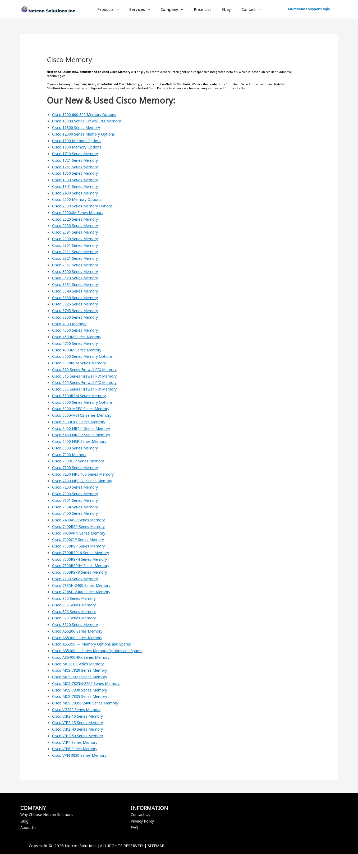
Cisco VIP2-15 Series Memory (79, 722)
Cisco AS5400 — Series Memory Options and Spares (101, 650)
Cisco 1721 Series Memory (77, 160)
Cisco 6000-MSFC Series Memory (83, 408)
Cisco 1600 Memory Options (78, 140)
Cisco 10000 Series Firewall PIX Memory (89, 120)
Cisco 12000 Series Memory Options (86, 134)
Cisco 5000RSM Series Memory (81, 362)
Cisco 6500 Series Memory (77, 448)
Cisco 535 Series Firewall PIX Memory (87, 389)
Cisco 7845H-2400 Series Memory (84, 591)
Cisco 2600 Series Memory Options (85, 205)
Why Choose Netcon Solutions (48, 814)
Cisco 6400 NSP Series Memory (81, 441)
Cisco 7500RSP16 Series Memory (83, 552)
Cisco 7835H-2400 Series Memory (84, 585)
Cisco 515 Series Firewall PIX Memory (87, 376)
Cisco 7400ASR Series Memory (80, 519)
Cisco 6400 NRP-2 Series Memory (83, 434)
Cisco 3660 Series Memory (77, 297)
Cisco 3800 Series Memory (77, 317)
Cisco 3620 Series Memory (77, 277)
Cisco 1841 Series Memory (77, 186)
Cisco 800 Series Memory (76, 598)
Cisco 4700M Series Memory (79, 349)
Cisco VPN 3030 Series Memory (81, 755)
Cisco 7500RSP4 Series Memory (81, 559)
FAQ (134, 827)
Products (114, 9)
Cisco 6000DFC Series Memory (80, 421)
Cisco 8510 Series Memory (77, 624)
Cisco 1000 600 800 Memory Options (87, 114)
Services (143, 9)
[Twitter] (261, 846)
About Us (29, 827)
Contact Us (141, 814)
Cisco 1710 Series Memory (77, 153)
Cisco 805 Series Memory (76, 604)
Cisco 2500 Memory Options (78, 199)
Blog (24, 821)
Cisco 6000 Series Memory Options (85, 402)
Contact (244, 9)
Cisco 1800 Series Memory (77, 179)
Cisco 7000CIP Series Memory (80, 460)
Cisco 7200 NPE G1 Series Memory (84, 480)
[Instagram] (269, 846)
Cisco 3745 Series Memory (77, 310)
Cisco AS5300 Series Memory (79, 637)
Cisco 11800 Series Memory (78, 127)
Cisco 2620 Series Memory (77, 219)
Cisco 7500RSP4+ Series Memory (83, 565)
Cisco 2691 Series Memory (77, 232)
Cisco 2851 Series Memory (77, 264)
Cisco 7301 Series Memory (77, 500)
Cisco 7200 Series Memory (77, 487)
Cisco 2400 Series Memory (77, 193)
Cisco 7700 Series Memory (77, 578)
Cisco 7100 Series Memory (77, 467)
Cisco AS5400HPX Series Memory (83, 657)
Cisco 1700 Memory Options (78, 147)
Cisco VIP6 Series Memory (76, 748)
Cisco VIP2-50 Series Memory (79, 735)
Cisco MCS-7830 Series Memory (82, 690)
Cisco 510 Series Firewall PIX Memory (87, 369)
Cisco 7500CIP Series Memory (80, 539)
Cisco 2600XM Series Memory (80, 212)
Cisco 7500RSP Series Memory (80, 546)
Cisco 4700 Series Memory (77, 343)
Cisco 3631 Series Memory (77, 284)
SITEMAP (155, 845)
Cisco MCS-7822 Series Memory (82, 676)
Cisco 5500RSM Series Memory (81, 395)
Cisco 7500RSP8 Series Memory (81, 572)
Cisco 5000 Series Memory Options (85, 356)
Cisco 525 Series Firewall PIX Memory (87, 382)
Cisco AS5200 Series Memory (79, 631)
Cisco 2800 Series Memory (77, 238)
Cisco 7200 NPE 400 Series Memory (85, 474)
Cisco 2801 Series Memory (77, 245)
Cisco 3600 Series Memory (77, 271)
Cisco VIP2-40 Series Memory (79, 729)
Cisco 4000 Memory (70, 323)
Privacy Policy (143, 821)
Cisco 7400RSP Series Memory (80, 526)
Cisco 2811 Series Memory (77, 251)
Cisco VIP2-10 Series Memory (79, 716)
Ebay (222, 9)
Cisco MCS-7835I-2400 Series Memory (88, 703)
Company (173, 9)
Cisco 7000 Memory (70, 454)
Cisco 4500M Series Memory (79, 336)
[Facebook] (253, 846)
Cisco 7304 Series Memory (77, 506)
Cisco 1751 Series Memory (77, 166)
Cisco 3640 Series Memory (77, 291)
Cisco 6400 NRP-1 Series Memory (83, 428)
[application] (122, 9)
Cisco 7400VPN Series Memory (81, 533)
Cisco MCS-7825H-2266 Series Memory (89, 683)
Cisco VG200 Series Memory (78, 709)
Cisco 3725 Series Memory (77, 304)
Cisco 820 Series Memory (76, 617)
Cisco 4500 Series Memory (77, 330)
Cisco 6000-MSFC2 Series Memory (84, 415)
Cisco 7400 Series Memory (77, 513)
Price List (201, 9)
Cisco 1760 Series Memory (77, 173)
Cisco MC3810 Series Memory (80, 663)
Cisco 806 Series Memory (76, 611)
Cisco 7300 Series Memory (77, 493)
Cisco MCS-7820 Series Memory (82, 670)
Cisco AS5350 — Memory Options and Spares (94, 644)
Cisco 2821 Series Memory (77, 258)
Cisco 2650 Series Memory (77, 225)
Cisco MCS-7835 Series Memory (82, 696)
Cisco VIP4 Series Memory (76, 742)
